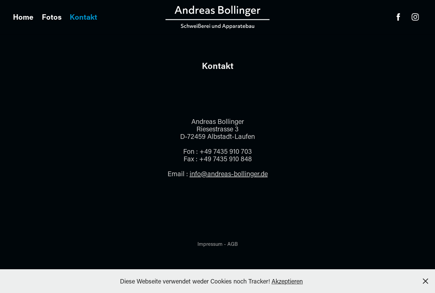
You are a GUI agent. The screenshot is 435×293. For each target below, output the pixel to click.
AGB (232, 243)
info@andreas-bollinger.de (229, 173)
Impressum (210, 243)
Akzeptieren (287, 281)
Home (23, 17)
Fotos (52, 17)
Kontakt (83, 17)
